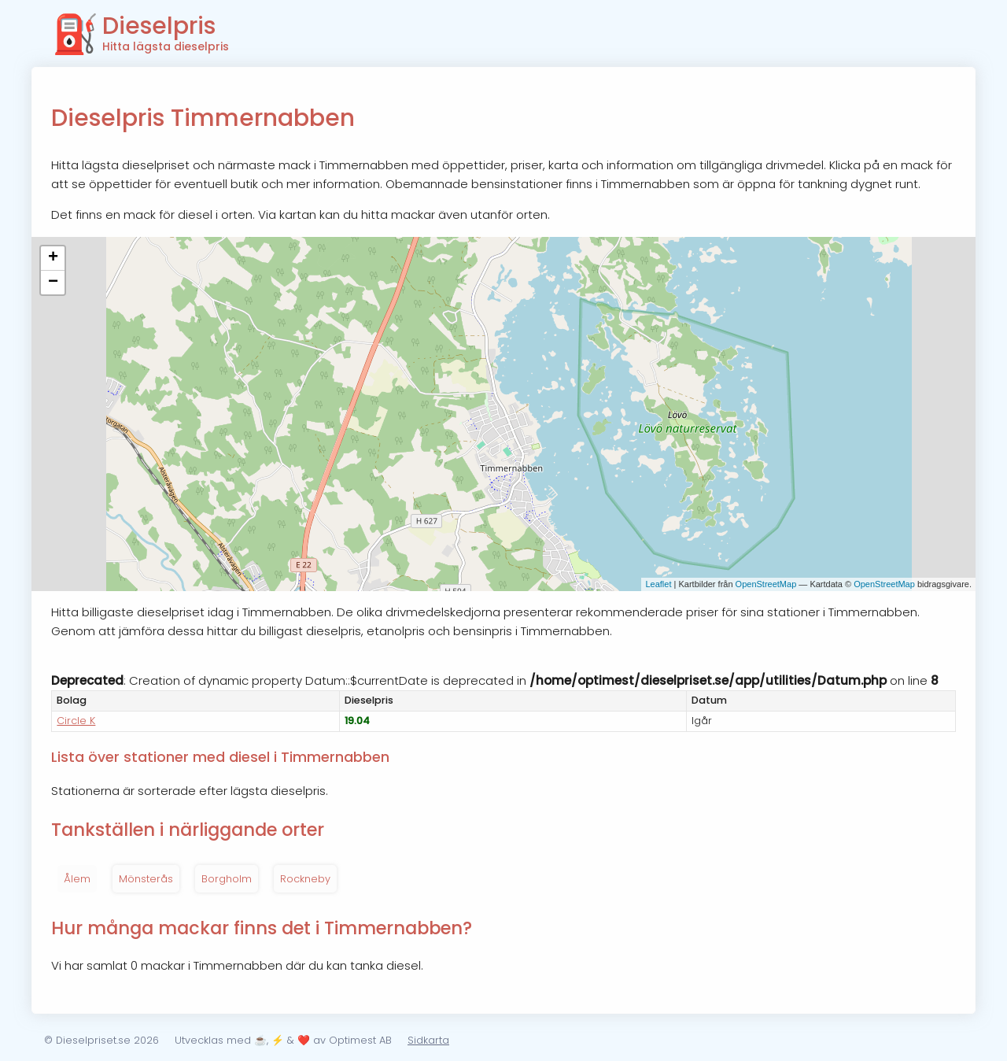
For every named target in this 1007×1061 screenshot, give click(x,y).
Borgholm (226, 878)
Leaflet (658, 584)
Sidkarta (428, 1040)
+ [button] (53, 258)
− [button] (53, 282)
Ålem (77, 878)
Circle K (76, 720)
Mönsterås (146, 878)
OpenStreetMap (766, 584)
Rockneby (305, 878)
